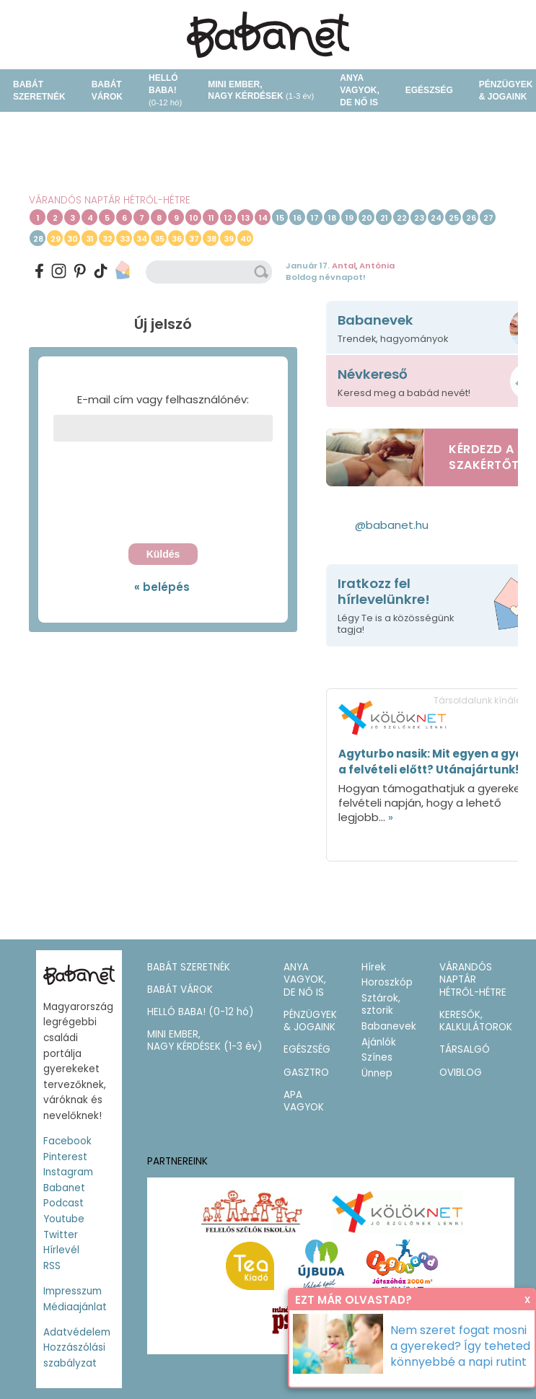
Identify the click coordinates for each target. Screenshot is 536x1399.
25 (454, 218)
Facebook (67, 1141)
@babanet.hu (392, 524)
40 (246, 239)
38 (211, 239)
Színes (376, 1057)
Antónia (377, 265)
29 (55, 239)
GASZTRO (306, 1072)
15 (280, 218)
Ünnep (376, 1073)
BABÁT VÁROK (107, 90)
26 (471, 218)
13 (246, 218)
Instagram (68, 1172)
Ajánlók (378, 1042)
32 (107, 239)
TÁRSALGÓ (464, 1049)
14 (263, 218)
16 (298, 218)
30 (72, 239)
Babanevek (388, 1026)
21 (384, 218)
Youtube (63, 1219)
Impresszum (72, 1291)
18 (332, 218)
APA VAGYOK (304, 1101)
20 (366, 218)
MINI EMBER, (261, 90)
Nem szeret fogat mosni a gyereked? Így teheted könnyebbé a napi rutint (460, 1346)
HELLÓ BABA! (165, 90)
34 (141, 239)
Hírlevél (61, 1250)
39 (229, 239)
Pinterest (65, 1157)
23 (419, 218)
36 (177, 239)
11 (211, 218)
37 (194, 239)
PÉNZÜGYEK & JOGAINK (310, 1021)
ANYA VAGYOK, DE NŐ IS (359, 90)
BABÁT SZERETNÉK (39, 90)
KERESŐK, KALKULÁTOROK (475, 1021)
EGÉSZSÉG (429, 90)
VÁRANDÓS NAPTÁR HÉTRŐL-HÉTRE (109, 200)
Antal (344, 265)
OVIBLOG (460, 1072)
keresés (262, 272)
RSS (52, 1266)
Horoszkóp (387, 982)
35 (159, 239)
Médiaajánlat (75, 1307)
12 (228, 218)
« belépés (162, 587)
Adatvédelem (76, 1332)
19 (349, 218)
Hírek (373, 967)
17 (315, 218)
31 (90, 239)
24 (436, 218)
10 (194, 218)
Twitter (60, 1235)
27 (488, 218)
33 (125, 239)
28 (38, 239)
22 (402, 218)
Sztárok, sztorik (380, 1004)
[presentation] (163, 496)
